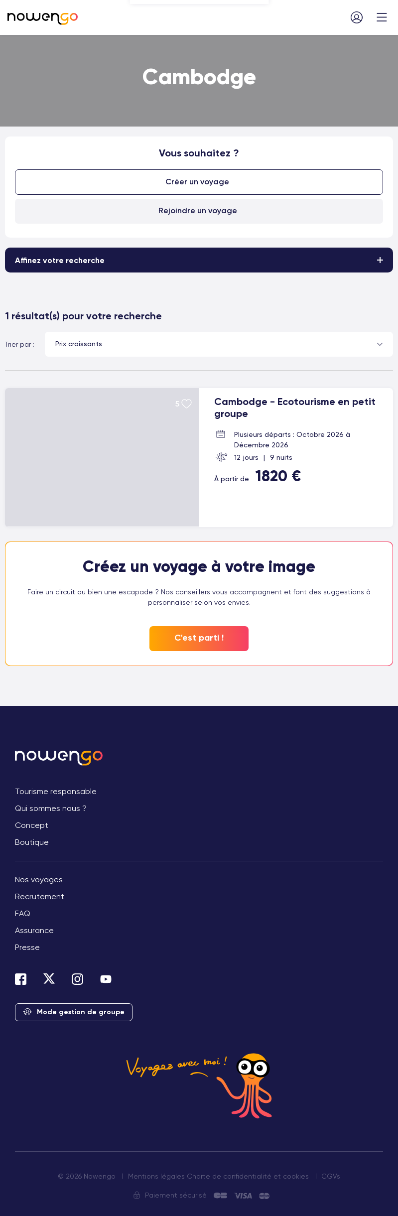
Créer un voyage (198, 181)
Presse (27, 947)
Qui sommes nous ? (51, 808)
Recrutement (39, 896)
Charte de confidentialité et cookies (248, 1176)
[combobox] (219, 343)
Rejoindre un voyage (197, 210)
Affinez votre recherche (60, 260)
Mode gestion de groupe (74, 1012)
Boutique (32, 842)
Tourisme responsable (56, 791)
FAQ (22, 913)
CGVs (330, 1176)
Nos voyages (39, 879)
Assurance (34, 930)
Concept (31, 825)
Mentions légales (156, 1176)
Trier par (18, 344)
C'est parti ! (199, 638)
